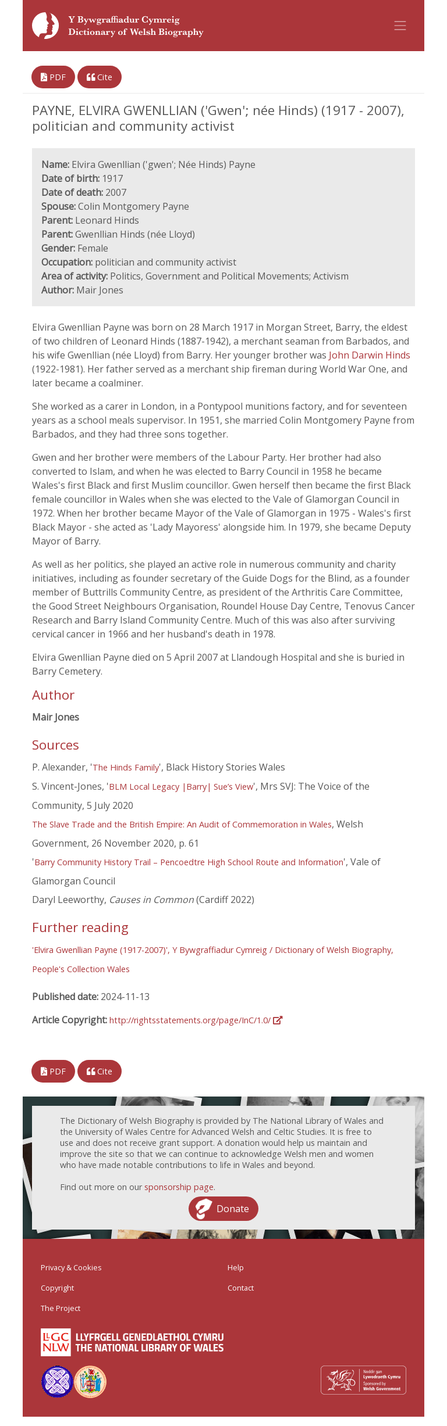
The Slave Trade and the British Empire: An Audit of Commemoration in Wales (182, 824)
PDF (53, 77)
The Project (60, 1308)
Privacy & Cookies (71, 1267)
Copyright (57, 1287)
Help (236, 1267)
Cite (99, 77)
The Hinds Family (126, 767)
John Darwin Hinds (369, 355)
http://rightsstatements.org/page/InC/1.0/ (195, 1020)
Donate (233, 1208)
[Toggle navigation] (400, 25)
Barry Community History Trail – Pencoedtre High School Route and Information (188, 862)
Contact (241, 1287)
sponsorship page (179, 1186)
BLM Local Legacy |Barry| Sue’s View (181, 786)
